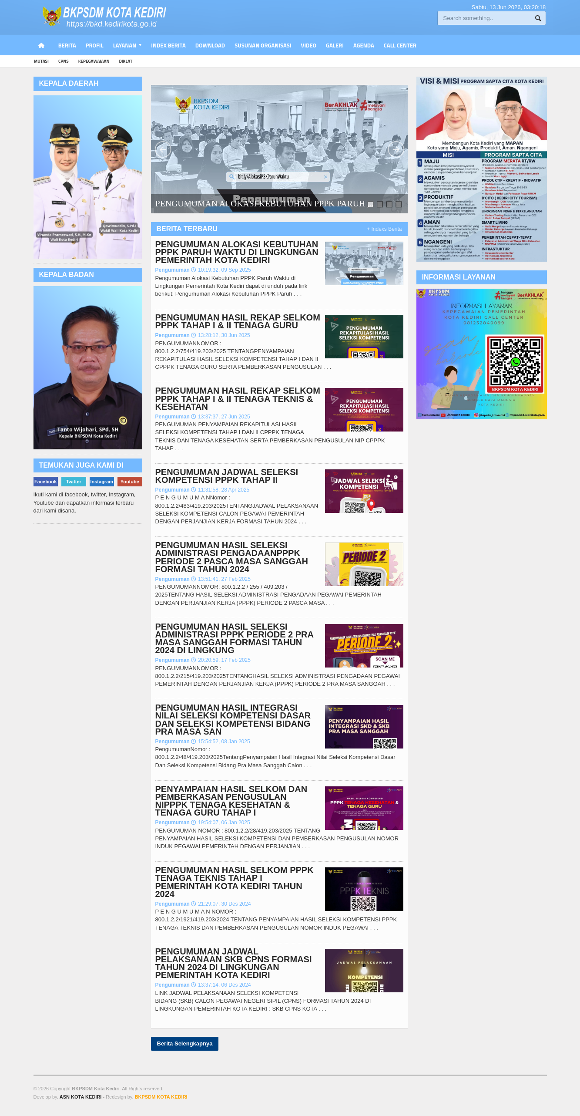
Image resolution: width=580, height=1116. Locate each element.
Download (210, 45)
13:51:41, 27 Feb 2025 (221, 579)
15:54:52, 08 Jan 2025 (220, 741)
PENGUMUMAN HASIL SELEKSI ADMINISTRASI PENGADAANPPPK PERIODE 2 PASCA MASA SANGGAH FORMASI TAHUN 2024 (231, 557)
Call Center (400, 45)
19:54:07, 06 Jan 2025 (220, 822)
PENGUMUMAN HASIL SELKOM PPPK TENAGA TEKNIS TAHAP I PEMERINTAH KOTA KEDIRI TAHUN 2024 (234, 882)
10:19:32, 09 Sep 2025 (221, 270)
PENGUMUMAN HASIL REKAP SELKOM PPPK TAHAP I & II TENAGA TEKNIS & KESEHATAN (237, 398)
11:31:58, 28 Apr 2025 (220, 490)
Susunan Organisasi (263, 45)
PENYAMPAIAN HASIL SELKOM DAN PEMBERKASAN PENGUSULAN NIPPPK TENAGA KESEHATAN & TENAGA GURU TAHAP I (231, 801)
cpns (63, 61)
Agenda (363, 45)
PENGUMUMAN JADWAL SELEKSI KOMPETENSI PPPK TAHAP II (226, 476)
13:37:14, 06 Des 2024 (221, 985)
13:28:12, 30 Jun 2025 (220, 335)
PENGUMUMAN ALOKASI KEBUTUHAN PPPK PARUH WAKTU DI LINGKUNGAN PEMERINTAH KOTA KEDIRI (236, 252)
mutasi (41, 61)
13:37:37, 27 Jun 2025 (220, 417)
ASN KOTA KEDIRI (81, 1096)
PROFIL (95, 45)
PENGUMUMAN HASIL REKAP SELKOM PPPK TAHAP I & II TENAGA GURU (237, 321)
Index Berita (168, 45)
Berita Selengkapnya (185, 1043)
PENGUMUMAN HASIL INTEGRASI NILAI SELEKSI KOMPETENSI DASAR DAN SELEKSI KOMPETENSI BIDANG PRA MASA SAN (233, 719)
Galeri (335, 45)
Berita (67, 45)
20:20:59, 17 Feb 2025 (221, 660)
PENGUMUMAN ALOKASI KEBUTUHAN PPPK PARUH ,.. (264, 203)
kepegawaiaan (94, 61)
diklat (125, 61)
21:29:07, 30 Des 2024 (221, 904)
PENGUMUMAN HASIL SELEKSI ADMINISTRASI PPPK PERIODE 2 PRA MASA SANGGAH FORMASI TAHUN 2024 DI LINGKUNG (234, 638)
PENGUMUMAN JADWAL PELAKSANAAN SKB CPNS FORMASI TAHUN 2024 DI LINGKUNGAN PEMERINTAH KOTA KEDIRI (233, 963)
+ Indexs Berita (384, 229)
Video (308, 45)
